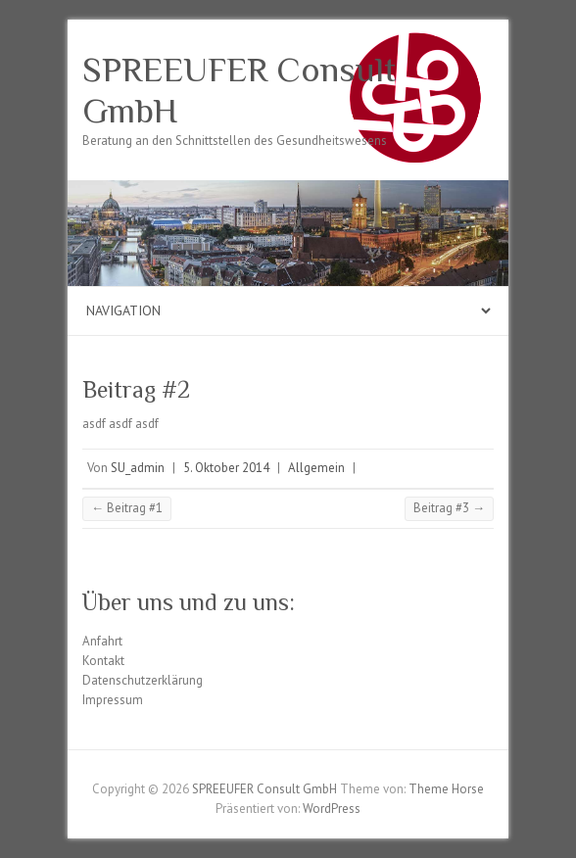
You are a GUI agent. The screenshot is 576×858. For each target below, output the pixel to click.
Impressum (112, 699)
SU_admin (138, 467)
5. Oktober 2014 (226, 467)
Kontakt (103, 660)
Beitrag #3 (449, 508)
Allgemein (316, 467)
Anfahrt (102, 641)
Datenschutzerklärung (142, 680)
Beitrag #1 (127, 508)
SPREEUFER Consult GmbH (239, 90)
